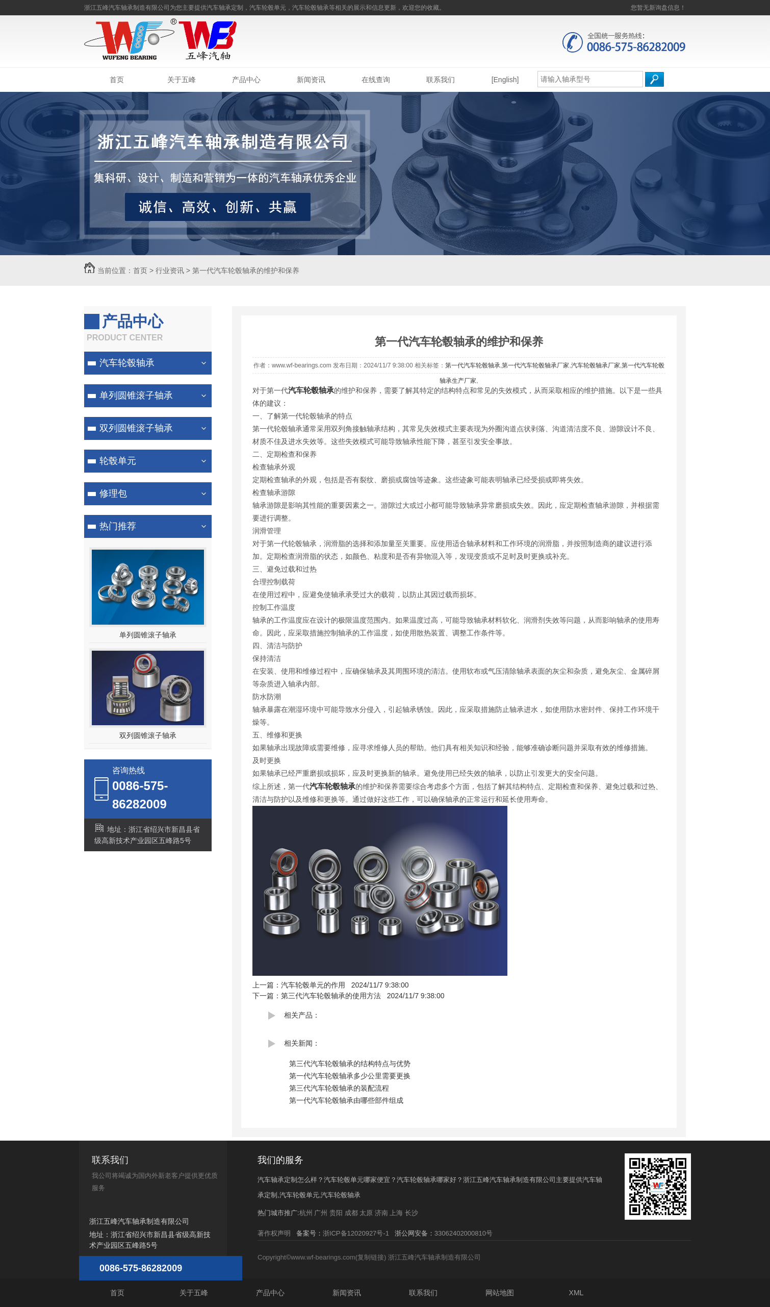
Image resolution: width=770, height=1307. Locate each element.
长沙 (411, 1213)
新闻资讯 (311, 80)
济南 (381, 1213)
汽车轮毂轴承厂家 (595, 365)
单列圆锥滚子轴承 (136, 395)
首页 (117, 80)
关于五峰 (181, 80)
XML (576, 1293)
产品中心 (246, 80)
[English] (505, 80)
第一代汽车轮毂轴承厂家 (535, 365)
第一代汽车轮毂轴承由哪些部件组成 (346, 1100)
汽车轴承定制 (225, 7)
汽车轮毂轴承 (127, 363)
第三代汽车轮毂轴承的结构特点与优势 (349, 1063)
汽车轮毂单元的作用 (313, 985)
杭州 (306, 1213)
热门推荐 (117, 526)
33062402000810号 (463, 1233)
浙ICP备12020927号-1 (356, 1233)
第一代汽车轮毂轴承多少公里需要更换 (349, 1076)
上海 (396, 1213)
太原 (366, 1213)
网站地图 (499, 1293)
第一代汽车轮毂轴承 (472, 365)
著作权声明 (274, 1233)
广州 (320, 1213)
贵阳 (336, 1213)
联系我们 (440, 80)
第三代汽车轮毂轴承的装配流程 (339, 1088)
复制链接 (370, 1257)
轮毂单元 (117, 461)
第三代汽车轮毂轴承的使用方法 (331, 996)
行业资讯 (170, 270)
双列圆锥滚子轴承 (136, 428)
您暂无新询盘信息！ (658, 7)
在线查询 (376, 80)
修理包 (113, 493)
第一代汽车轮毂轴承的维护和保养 (245, 270)
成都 (351, 1213)
